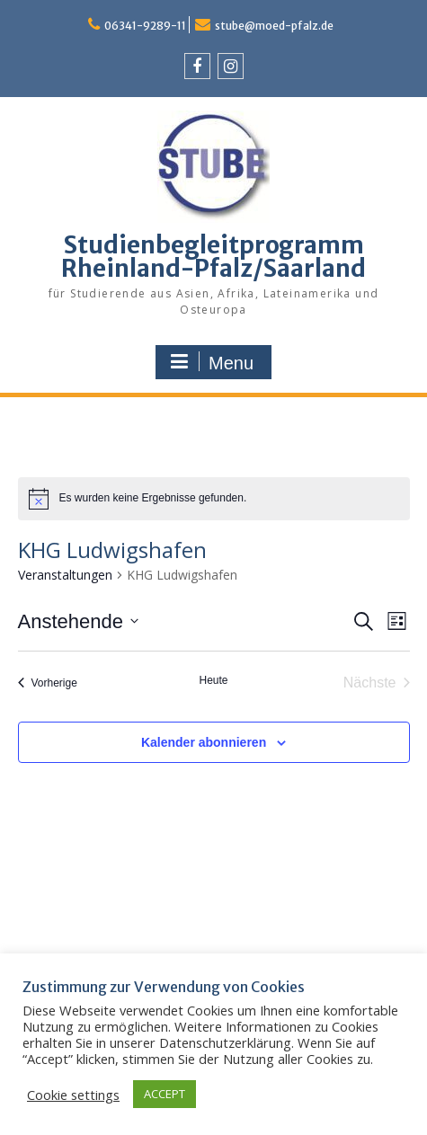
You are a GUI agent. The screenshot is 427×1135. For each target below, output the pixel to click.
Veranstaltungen (65, 574)
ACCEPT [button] (164, 1094)
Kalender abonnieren (203, 742)
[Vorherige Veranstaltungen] (47, 683)
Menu (211, 362)
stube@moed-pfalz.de (274, 25)
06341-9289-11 (145, 25)
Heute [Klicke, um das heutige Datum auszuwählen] (213, 680)
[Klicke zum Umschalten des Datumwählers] (78, 621)
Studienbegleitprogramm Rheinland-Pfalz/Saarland (213, 256)
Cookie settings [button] (73, 1094)
